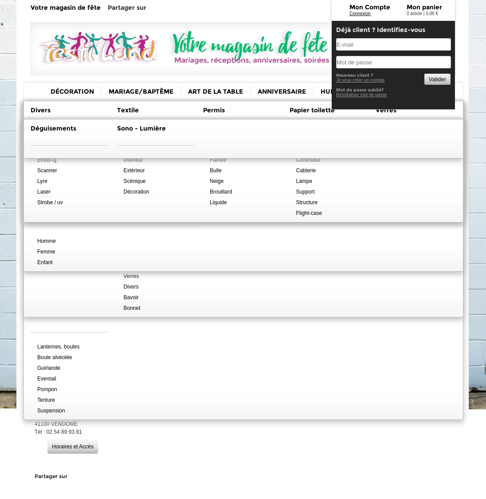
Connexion (360, 13)
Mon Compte (369, 7)
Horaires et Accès (73, 447)
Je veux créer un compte (360, 80)
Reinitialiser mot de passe (361, 94)
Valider (437, 79)
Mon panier (424, 7)
